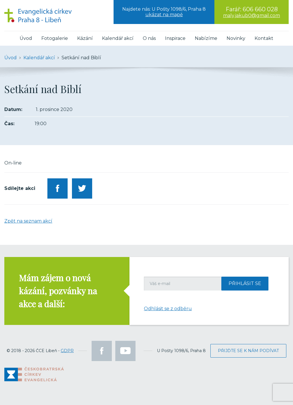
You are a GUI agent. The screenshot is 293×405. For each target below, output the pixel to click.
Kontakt (264, 38)
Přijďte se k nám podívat (248, 350)
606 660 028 (260, 9)
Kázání (85, 38)
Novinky (236, 38)
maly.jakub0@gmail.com (251, 15)
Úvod (26, 38)
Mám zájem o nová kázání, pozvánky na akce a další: (58, 291)
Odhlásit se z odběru (168, 308)
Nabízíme (206, 38)
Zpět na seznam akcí (28, 221)
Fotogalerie (54, 38)
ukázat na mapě (164, 14)
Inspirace (175, 38)
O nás (149, 38)
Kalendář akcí (117, 38)
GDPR (67, 350)
